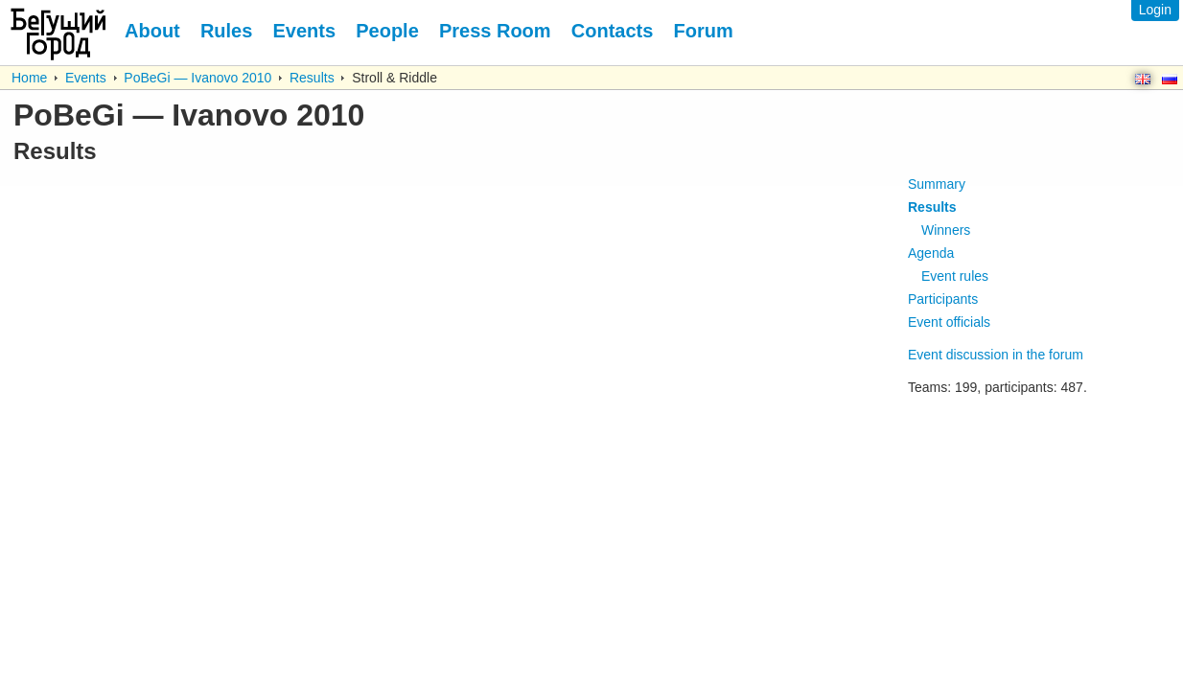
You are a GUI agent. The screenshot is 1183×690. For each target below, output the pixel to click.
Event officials (949, 322)
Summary (936, 184)
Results (312, 77)
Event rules (954, 276)
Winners (945, 230)
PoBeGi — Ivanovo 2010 (197, 77)
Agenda (931, 253)
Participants (943, 299)
